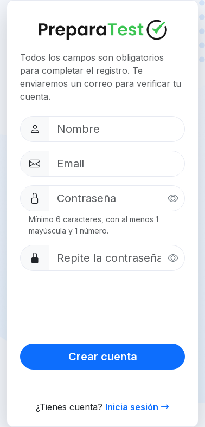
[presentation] (102, 305)
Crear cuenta (102, 356)
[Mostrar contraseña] (173, 198)
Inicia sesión (137, 407)
